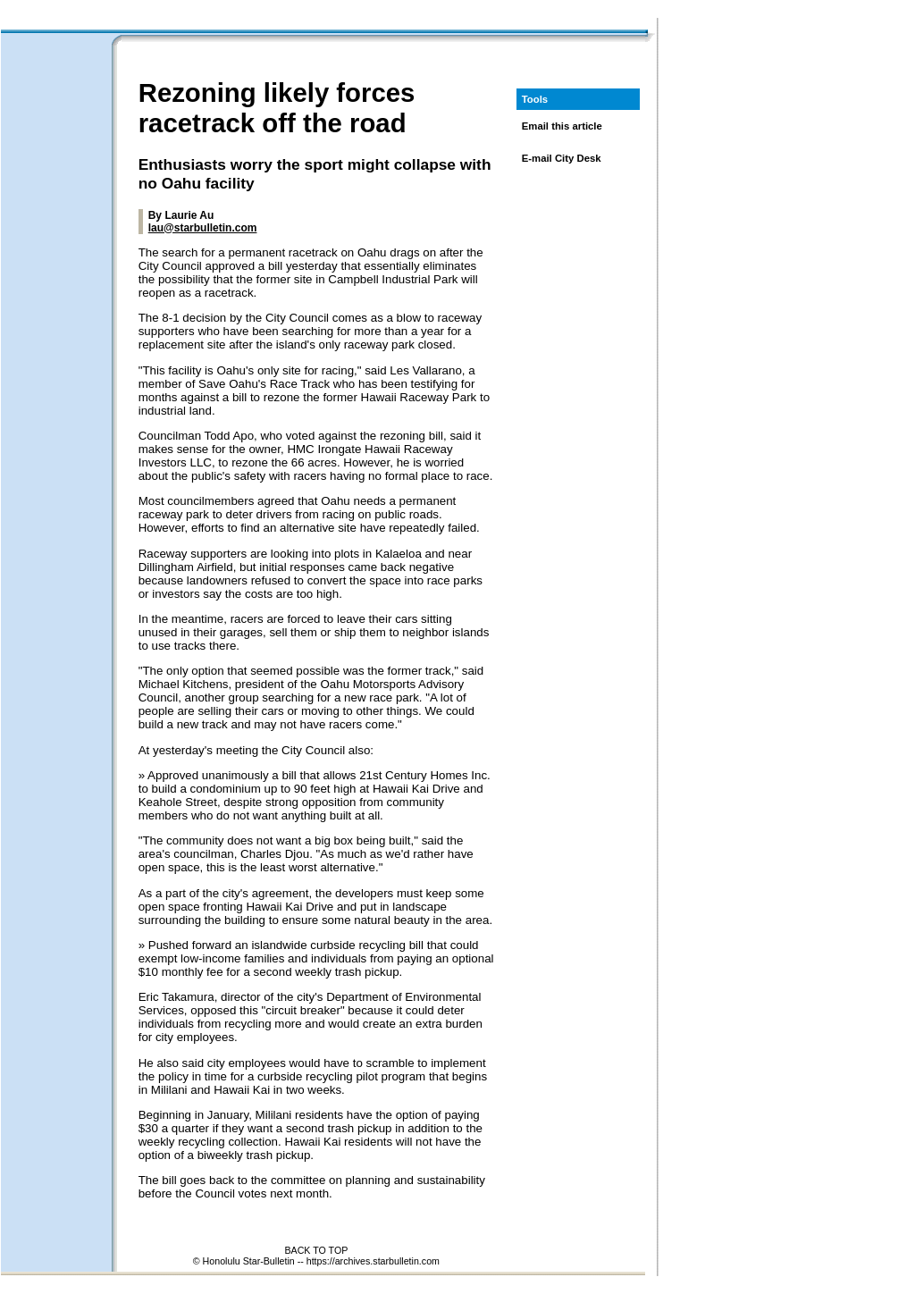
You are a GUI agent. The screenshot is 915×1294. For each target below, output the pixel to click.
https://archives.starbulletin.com (373, 1261)
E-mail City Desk (561, 158)
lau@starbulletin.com (202, 228)
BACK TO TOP (316, 1250)
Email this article (562, 126)
